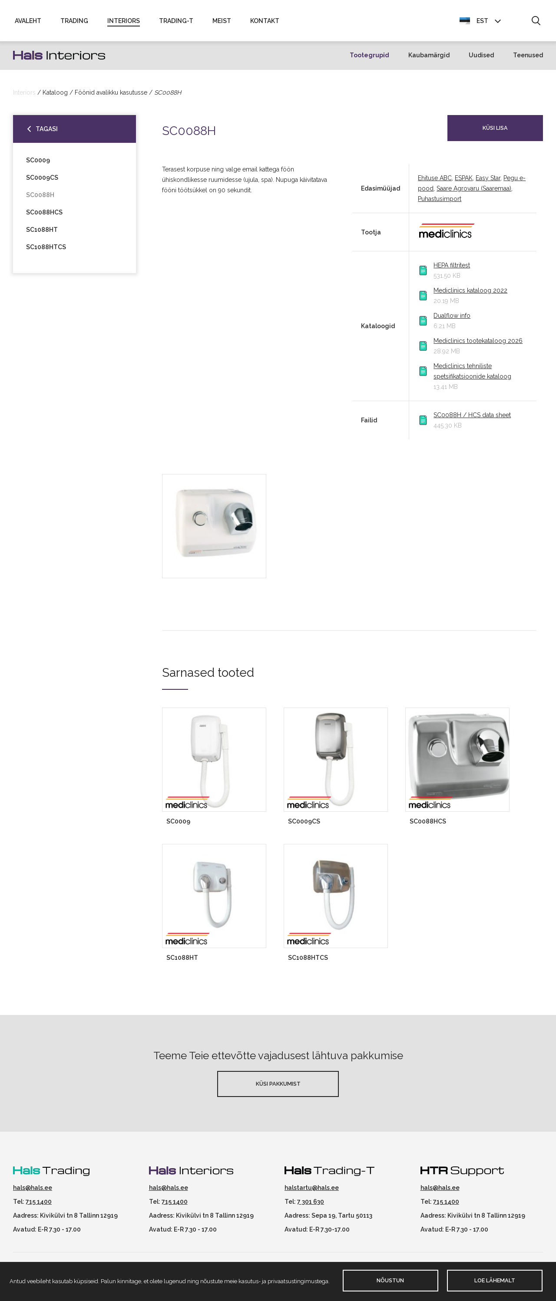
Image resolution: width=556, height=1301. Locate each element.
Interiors (123, 22)
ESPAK (464, 181)
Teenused (528, 59)
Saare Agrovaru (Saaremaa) (474, 192)
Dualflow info (452, 319)
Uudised (481, 59)
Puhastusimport (439, 202)
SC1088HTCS (46, 250)
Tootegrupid (369, 59)
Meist (221, 22)
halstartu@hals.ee (312, 1191)
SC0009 (38, 163)
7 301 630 (310, 1205)
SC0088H (40, 198)
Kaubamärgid (429, 59)
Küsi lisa (495, 131)
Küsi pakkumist (278, 1087)
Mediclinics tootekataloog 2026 (478, 344)
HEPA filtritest (452, 269)
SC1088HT (42, 233)
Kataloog (55, 95)
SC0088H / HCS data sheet (472, 418)
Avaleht (28, 22)
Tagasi (47, 132)
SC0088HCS (44, 215)
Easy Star (488, 181)
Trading (74, 22)
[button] (536, 23)
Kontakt (264, 22)
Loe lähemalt (494, 1280)
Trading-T (176, 22)
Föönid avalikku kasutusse (111, 95)
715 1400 (39, 1205)
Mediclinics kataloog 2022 (470, 294)
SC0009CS (42, 181)
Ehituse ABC (435, 181)
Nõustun (390, 1280)
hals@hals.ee (32, 1191)
